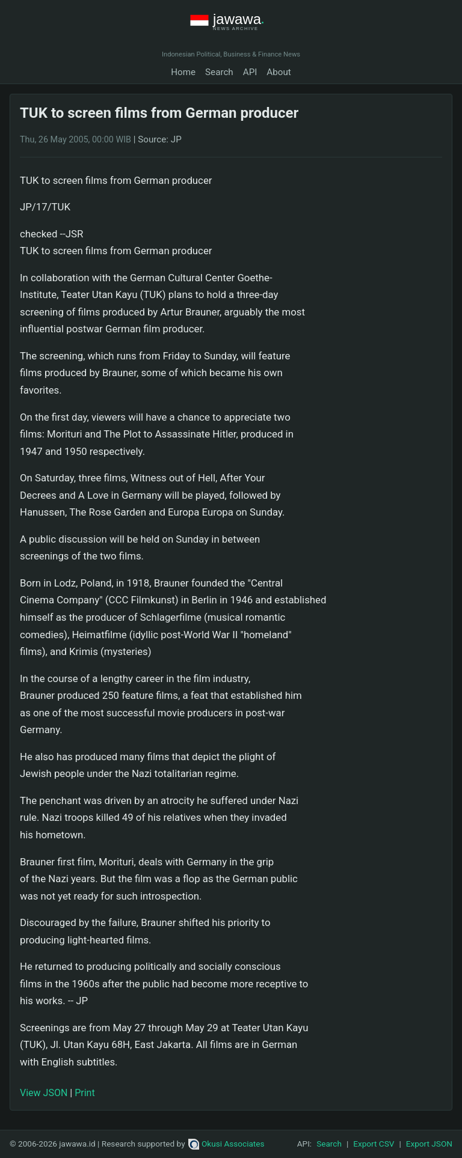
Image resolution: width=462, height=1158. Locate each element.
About (278, 72)
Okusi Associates (226, 1143)
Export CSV (373, 1143)
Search (219, 72)
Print (84, 1093)
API (250, 72)
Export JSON (429, 1143)
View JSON (43, 1093)
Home (183, 72)
